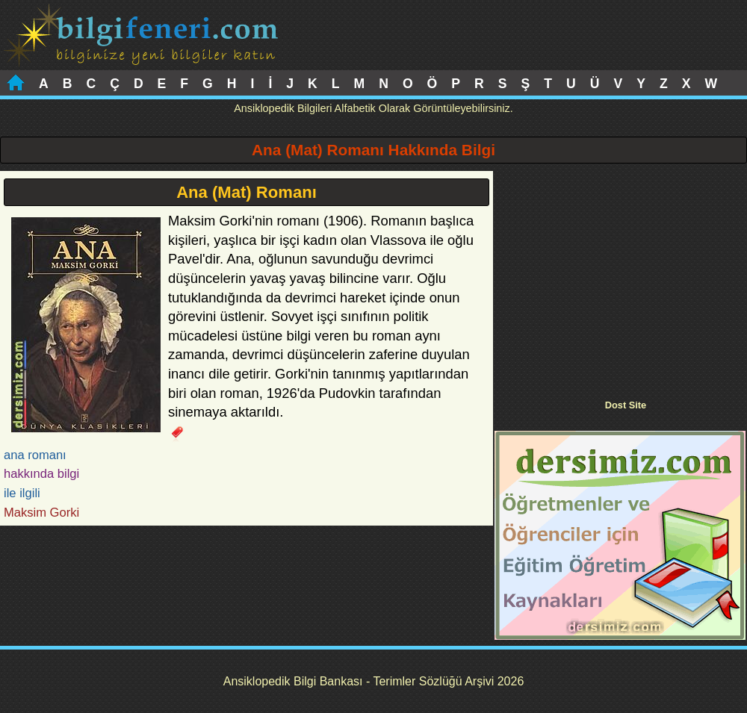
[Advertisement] (620, 275)
